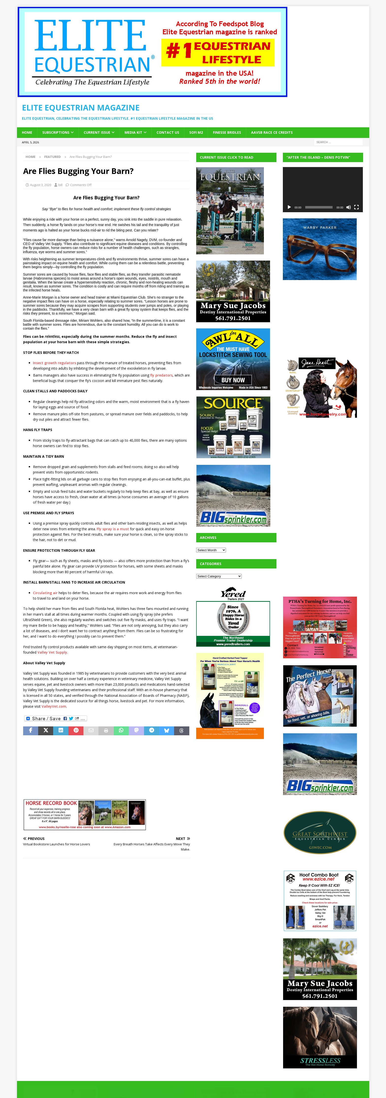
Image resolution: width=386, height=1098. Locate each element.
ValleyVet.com (54, 706)
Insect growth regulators (54, 362)
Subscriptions (55, 132)
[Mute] (348, 207)
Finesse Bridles (227, 132)
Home (27, 132)
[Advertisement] (233, 776)
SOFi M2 (196, 132)
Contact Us (168, 132)
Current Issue (97, 132)
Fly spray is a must (113, 529)
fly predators (161, 375)
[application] (323, 189)
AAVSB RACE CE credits (272, 132)
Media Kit (133, 132)
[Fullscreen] (356, 207)
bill (60, 185)
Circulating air (45, 592)
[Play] (289, 207)
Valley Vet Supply (52, 652)
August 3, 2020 (40, 185)
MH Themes (109, 1087)
